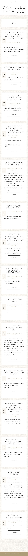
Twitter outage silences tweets (14, 516)
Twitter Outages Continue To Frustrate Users (14, 271)
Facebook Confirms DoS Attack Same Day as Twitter (14, 373)
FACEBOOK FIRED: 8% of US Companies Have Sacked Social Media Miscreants (14, 36)
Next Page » (17, 545)
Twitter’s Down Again (14, 300)
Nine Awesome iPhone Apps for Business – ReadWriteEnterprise (14, 129)
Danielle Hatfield (14, 9)
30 (8, 545)
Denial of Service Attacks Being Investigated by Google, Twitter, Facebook (14, 407)
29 (24, 542)
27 (18, 542)
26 (15, 542)
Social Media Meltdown (14, 473)
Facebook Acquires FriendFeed (14, 68)
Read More (14, 55)
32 (12, 545)
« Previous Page (6, 542)
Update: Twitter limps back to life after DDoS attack (14, 442)
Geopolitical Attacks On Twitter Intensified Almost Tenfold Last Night (14, 237)
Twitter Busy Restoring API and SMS (14, 328)
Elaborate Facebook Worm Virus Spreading (14, 98)
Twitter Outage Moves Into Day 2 (14, 207)
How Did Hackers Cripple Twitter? (14, 164)
